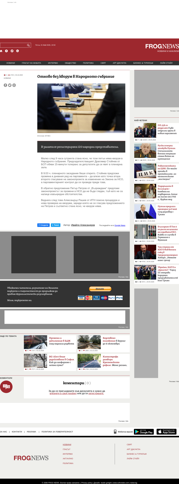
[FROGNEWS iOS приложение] (166, 432)
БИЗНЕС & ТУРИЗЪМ (143, 63)
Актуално (68, 459)
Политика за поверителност (57, 432)
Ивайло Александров (83, 225)
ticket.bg (134, 483)
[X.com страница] (12, 51)
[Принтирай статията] (14, 85)
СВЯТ (103, 63)
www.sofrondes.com (121, 483)
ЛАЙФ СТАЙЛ (166, 63)
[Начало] (1, 51)
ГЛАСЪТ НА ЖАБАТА (31, 63)
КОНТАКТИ (17, 432)
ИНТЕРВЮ (53, 63)
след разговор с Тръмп (167, 210)
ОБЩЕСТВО (70, 63)
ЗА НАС (3, 432)
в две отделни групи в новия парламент (167, 129)
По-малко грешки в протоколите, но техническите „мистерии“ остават (167, 173)
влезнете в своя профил (63, 393)
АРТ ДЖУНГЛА (119, 63)
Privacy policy (86, 483)
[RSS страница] (17, 51)
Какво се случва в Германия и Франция (168, 233)
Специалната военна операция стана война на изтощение (167, 152)
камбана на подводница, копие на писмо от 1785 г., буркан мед (168, 193)
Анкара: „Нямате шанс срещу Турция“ (168, 254)
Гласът (66, 449)
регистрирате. (96, 393)
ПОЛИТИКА (88, 63)
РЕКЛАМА (31, 432)
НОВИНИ (11, 63)
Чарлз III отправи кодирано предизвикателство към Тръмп (168, 274)
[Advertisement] (89, 20)
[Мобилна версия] (123, 432)
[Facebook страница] (6, 51)
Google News (120, 225)
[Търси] (29, 45)
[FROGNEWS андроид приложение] (144, 432)
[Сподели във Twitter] (9, 85)
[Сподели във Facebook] (5, 85)
